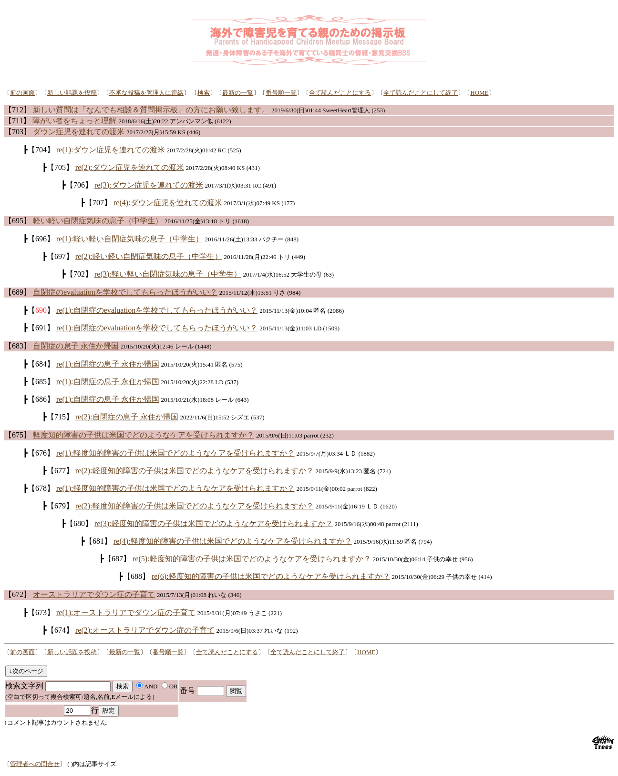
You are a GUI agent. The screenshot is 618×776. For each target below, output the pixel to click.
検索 (203, 92)
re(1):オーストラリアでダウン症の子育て (126, 612)
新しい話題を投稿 (72, 92)
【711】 (17, 121)
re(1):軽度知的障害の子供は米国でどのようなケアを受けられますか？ (175, 453)
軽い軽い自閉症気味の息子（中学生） (98, 221)
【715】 (60, 417)
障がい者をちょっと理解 (74, 121)
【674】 (60, 630)
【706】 (79, 185)
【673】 (41, 612)
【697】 (60, 256)
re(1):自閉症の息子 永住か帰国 (107, 364)
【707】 (98, 203)
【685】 (41, 382)
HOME (479, 92)
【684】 (41, 364)
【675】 (17, 435)
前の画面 (22, 92)
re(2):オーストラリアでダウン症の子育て (145, 630)
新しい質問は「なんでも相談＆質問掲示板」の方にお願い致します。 (151, 110)
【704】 (41, 150)
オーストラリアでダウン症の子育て (94, 594)
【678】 (41, 488)
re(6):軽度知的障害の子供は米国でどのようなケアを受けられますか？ (271, 576)
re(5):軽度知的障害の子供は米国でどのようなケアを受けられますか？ (252, 559)
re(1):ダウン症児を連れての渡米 (110, 150)
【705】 (60, 167)
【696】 (41, 239)
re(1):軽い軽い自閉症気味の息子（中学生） (129, 239)
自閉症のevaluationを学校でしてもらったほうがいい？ (125, 292)
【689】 (17, 292)
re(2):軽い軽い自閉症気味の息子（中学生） (148, 256)
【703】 (17, 132)
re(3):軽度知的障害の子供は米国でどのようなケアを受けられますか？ (213, 523)
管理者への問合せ (35, 763)
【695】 (17, 221)
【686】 (41, 399)
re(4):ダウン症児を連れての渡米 (167, 203)
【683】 (17, 346)
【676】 (41, 453)
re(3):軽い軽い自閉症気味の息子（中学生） (167, 274)
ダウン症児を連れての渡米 (78, 132)
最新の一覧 (237, 92)
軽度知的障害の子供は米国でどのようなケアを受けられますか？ (143, 435)
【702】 (79, 274)
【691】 (41, 328)
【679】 (60, 506)
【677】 (60, 471)
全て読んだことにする (340, 92)
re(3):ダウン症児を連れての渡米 (148, 185)
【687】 (117, 559)
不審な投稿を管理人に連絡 (146, 92)
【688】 (136, 576)
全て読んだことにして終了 (420, 92)
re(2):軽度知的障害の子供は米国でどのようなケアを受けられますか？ (194, 471)
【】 (41, 310)
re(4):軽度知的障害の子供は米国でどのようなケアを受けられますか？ (232, 541)
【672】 (17, 594)
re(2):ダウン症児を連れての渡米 (129, 167)
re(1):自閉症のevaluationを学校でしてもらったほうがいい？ (157, 310)
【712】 (17, 110)
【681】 (98, 541)
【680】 (79, 523)
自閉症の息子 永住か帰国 (76, 346)
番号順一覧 (281, 92)
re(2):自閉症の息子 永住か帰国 (126, 417)
